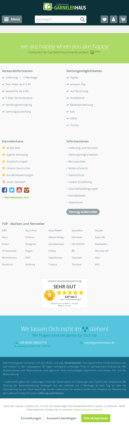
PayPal (74, 77)
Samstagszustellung (18, 111)
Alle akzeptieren (96, 418)
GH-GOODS (78, 244)
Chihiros (29, 237)
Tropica (52, 264)
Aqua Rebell (55, 230)
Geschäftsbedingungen (83, 188)
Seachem (77, 257)
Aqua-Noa (31, 230)
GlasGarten (101, 244)
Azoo (5, 237)
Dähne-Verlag (56, 237)
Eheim (5, 244)
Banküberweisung (81, 104)
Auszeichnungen (17, 161)
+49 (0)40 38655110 (33, 342)
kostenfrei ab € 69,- (18, 91)
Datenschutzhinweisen (88, 409)
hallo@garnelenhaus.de (99, 342)
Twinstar (76, 264)
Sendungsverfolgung (19, 104)
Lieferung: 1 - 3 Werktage (21, 77)
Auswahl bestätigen (62, 418)
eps (72, 111)
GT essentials (9, 251)
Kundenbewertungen (19, 175)
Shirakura (7, 264)
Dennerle (77, 237)
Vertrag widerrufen (83, 212)
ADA (4, 230)
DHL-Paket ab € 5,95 (18, 84)
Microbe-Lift (102, 251)
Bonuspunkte (76, 161)
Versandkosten (72, 362)
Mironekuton (9, 257)
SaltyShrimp (55, 257)
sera (97, 257)
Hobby (52, 251)
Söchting (30, 264)
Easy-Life (100, 237)
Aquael (99, 230)
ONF (27, 257)
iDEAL (73, 118)
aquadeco (77, 230)
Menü (12, 18)
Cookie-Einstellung (80, 182)
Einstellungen (31, 418)
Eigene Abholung (17, 154)
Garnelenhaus (56, 244)
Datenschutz (76, 175)
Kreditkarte (77, 98)
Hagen (29, 251)
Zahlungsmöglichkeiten (83, 154)
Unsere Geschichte (18, 168)
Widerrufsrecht (78, 168)
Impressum (75, 202)
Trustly (74, 125)
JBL (73, 251)
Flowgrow (30, 244)
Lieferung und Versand (83, 148)
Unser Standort (16, 182)
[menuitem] (12, 19)
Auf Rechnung (79, 91)
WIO (97, 264)
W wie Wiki (13, 148)
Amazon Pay (77, 84)
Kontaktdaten (76, 195)
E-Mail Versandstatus (19, 98)
